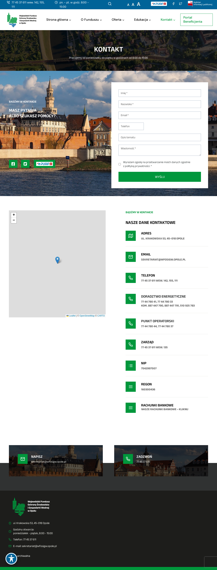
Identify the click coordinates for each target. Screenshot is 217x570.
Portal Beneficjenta (192, 19)
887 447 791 (171, 305)
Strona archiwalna (19, 555)
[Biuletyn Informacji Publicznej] (200, 3)
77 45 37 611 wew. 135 (154, 347)
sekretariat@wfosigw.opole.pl (39, 546)
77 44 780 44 (149, 326)
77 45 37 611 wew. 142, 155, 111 (159, 280)
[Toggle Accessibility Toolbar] (11, 558)
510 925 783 (187, 305)
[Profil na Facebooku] (13, 164)
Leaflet (71, 316)
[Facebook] (173, 3)
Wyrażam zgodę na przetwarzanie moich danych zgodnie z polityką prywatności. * (156, 164)
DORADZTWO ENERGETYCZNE (163, 296)
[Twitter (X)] (181, 3)
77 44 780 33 (165, 301)
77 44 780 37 (165, 326)
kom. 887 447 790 (152, 305)
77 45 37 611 (29, 539)
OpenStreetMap (87, 316)
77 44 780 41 (148, 301)
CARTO (101, 316)
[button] (57, 260)
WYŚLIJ (160, 177)
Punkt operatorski (157, 321)
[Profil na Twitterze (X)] (25, 164)
